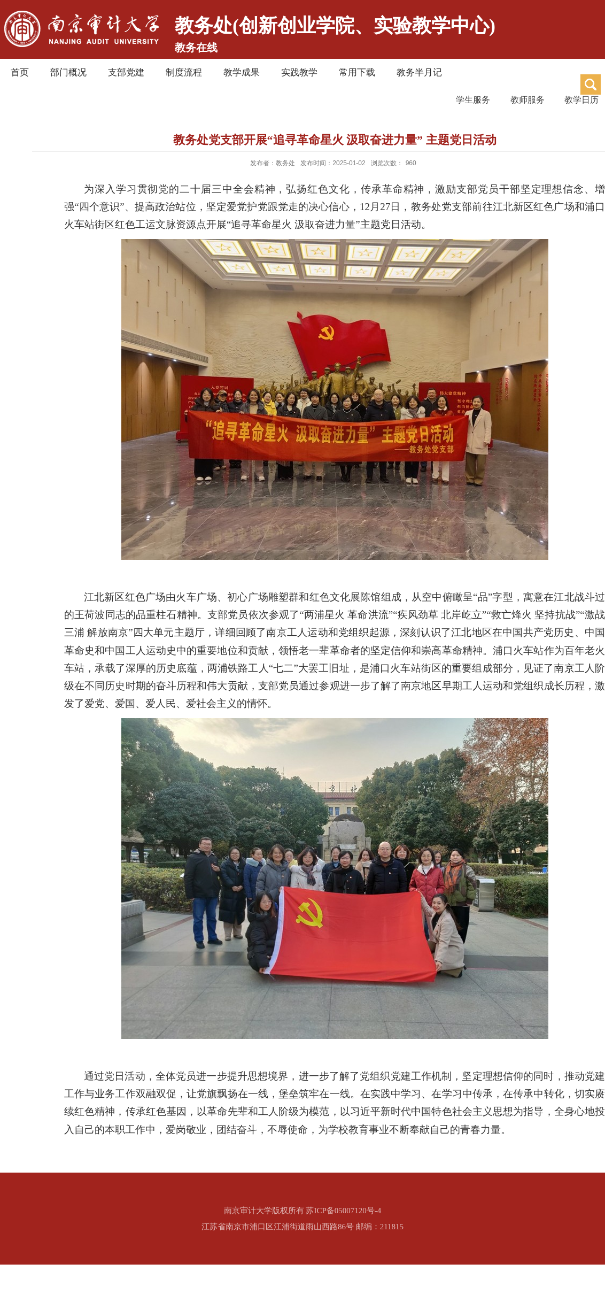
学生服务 (430, 100)
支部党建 (126, 72)
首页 (20, 72)
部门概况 (68, 72)
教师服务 (503, 100)
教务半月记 (419, 72)
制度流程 (184, 72)
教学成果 (241, 72)
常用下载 (357, 72)
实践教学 (299, 72)
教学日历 (575, 100)
